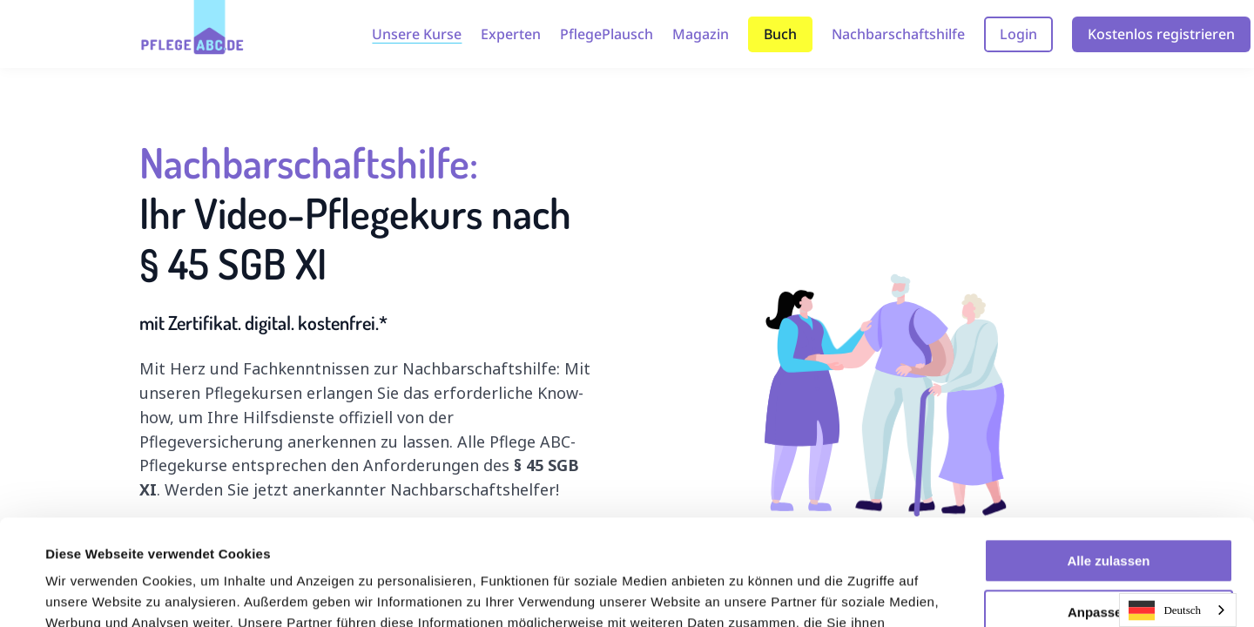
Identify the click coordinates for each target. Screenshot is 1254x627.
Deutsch (1165, 610)
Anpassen (1109, 512)
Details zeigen (89, 592)
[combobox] (1178, 610)
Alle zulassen (1108, 462)
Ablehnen (1108, 563)
